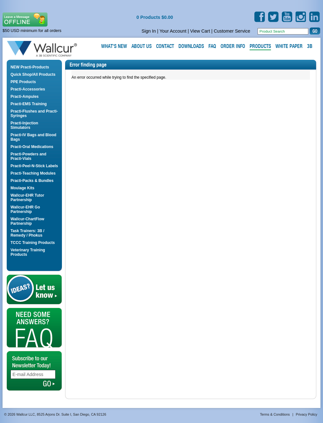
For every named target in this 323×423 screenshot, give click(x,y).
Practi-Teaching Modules (33, 173)
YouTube (287, 17)
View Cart (200, 31)
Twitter (273, 17)
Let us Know (34, 289)
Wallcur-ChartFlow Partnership (27, 221)
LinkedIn (314, 17)
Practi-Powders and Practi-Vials (28, 156)
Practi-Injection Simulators (24, 125)
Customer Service (232, 31)
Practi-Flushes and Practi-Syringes (34, 113)
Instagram (301, 17)
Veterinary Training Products (28, 252)
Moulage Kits (22, 188)
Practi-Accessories (28, 89)
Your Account (173, 31)
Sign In (148, 31)
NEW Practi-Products (30, 67)
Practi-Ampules (25, 96)
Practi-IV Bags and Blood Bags (33, 137)
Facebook (259, 17)
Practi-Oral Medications (32, 147)
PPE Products (23, 82)
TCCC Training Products (33, 242)
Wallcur (49, 49)
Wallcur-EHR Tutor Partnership (27, 197)
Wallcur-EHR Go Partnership (25, 209)
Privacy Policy (306, 414)
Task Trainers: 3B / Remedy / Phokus (27, 233)
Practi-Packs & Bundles (32, 180)
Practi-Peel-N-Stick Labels (34, 166)
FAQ (34, 328)
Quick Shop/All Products (33, 74)
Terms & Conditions (275, 414)
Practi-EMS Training (29, 104)
